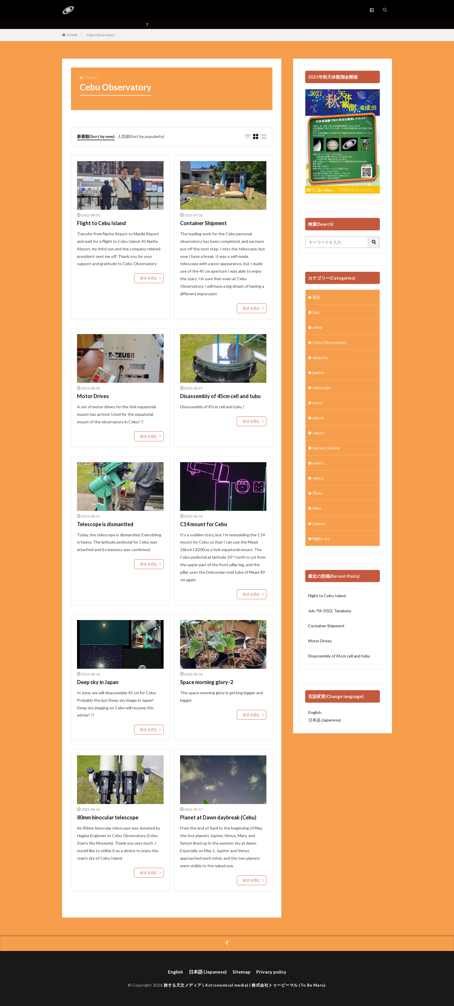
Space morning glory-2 (206, 682)
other (318, 327)
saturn (319, 432)
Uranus (319, 523)
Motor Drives (93, 396)
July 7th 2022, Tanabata (329, 610)
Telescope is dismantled (105, 524)
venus (318, 477)
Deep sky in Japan (97, 682)
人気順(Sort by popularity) (141, 136)
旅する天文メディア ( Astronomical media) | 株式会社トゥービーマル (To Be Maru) (244, 984)
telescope (322, 387)
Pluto (318, 493)
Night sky (321, 538)
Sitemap (241, 971)
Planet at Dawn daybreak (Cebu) (218, 817)
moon (318, 402)
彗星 (317, 297)
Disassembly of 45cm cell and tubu (220, 396)
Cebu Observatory (100, 35)
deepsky (320, 357)
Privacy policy (271, 971)
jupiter (319, 372)
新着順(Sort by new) (96, 136)
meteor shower (326, 447)
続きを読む (149, 278)
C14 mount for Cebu (203, 524)
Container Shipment (203, 223)
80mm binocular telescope (107, 817)
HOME (72, 35)
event (318, 462)
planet (318, 417)
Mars (317, 508)
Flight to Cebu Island (101, 223)
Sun (316, 312)
